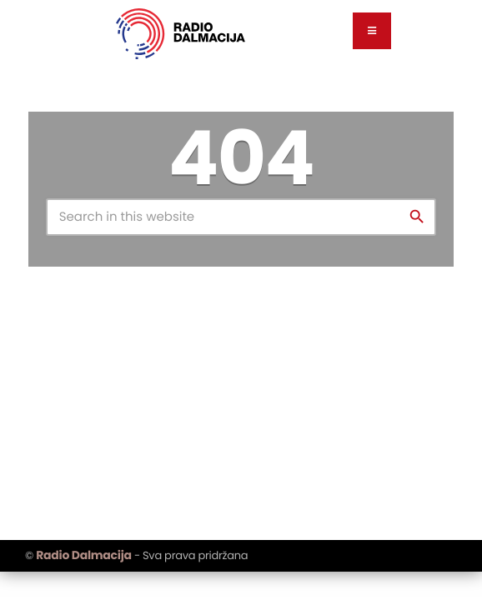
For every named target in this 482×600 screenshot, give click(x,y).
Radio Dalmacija (83, 555)
